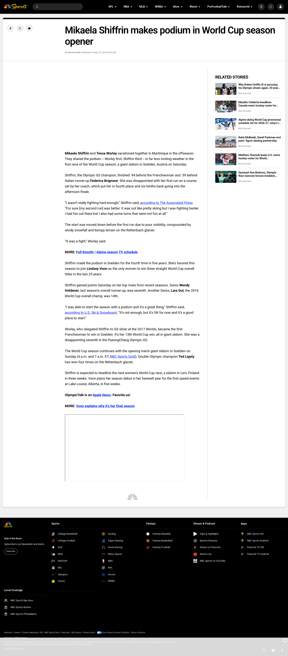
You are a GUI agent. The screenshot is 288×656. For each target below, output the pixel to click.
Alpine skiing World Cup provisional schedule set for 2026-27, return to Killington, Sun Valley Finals (259, 121)
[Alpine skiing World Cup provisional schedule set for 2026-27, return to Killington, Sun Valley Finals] (225, 124)
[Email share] (29, 28)
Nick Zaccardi (74, 52)
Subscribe (10, 551)
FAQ (41, 632)
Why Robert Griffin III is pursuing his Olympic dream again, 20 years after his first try (259, 86)
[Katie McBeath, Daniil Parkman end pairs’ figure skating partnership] (225, 142)
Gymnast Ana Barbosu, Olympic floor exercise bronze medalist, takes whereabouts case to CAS (257, 174)
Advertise (8, 632)
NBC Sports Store (52, 632)
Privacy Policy (89, 632)
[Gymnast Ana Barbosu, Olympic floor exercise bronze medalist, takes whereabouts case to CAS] (225, 177)
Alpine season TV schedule (117, 252)
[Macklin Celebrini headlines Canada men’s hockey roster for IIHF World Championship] (225, 107)
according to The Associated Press (166, 203)
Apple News (102, 395)
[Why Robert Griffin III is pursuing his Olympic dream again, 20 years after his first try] (225, 89)
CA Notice (125, 632)
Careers (17, 632)
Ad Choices (76, 632)
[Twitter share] (20, 28)
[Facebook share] (10, 28)
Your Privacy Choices (111, 632)
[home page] (15, 6)
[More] (261, 6)
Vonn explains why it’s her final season (105, 406)
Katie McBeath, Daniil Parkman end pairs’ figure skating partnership (259, 139)
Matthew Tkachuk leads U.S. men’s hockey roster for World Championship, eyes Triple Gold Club (259, 156)
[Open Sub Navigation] (116, 7)
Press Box (65, 632)
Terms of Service (138, 632)
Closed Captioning (30, 632)
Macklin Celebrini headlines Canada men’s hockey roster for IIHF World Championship (257, 104)
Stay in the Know (12, 538)
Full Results (85, 252)
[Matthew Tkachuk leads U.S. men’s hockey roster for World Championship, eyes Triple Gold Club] (225, 159)
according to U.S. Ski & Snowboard (91, 313)
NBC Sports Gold (122, 357)
